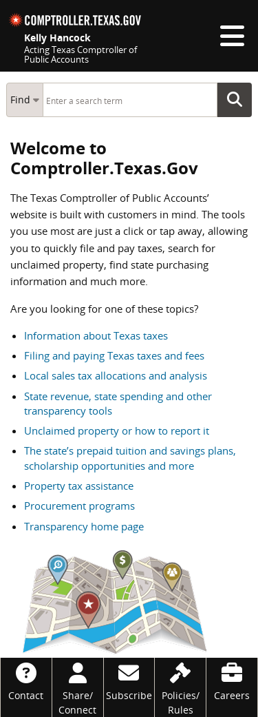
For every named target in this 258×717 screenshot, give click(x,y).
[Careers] (231, 680)
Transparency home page (84, 526)
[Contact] (26, 680)
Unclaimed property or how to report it (116, 430)
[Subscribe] (129, 680)
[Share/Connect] (77, 687)
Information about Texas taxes (96, 335)
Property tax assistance (78, 485)
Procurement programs (79, 505)
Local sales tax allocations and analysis (115, 375)
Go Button (239, 100)
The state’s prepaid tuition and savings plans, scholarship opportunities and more (130, 458)
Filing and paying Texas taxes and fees (114, 355)
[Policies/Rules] (180, 687)
